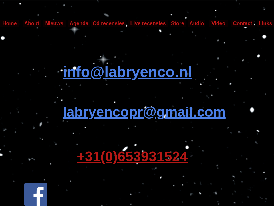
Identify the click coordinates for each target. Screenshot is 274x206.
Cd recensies (109, 23)
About (31, 23)
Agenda (79, 23)
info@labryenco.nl (127, 71)
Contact (242, 23)
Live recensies (148, 23)
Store (177, 23)
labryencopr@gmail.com (144, 111)
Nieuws (54, 23)
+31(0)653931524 (132, 156)
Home (9, 23)
